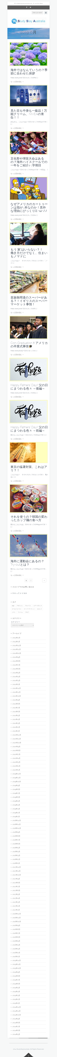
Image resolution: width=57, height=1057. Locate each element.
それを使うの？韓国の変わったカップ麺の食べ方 (29, 518)
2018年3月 (16, 855)
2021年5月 (16, 715)
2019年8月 (16, 789)
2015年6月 (16, 984)
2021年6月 (16, 712)
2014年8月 (16, 1023)
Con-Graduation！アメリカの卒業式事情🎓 (29, 344)
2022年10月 (16, 653)
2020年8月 (16, 750)
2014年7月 (16, 1026)
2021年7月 (16, 708)
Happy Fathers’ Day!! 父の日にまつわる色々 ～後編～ (29, 386)
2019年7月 (16, 793)
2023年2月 (16, 638)
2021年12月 (16, 688)
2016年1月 (16, 957)
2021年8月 (16, 704)
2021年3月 (16, 723)
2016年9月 (16, 925)
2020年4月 (16, 758)
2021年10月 (16, 696)
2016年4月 (16, 945)
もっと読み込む (17, 82)
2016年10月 (16, 922)
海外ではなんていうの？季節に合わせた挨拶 (29, 71)
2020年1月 (16, 770)
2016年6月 (16, 937)
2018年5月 (16, 848)
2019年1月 (16, 817)
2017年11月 (16, 871)
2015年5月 (16, 988)
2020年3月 (16, 762)
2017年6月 (16, 890)
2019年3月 (16, 809)
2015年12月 (16, 960)
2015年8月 (16, 976)
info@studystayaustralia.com (24, 3)
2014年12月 (16, 1007)
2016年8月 (16, 929)
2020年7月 (16, 754)
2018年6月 (16, 844)
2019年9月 (16, 785)
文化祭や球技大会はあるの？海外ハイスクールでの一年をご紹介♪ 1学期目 (29, 162)
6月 (36, 36)
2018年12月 (16, 820)
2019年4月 (16, 805)
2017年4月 (16, 898)
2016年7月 (16, 933)
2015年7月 (16, 980)
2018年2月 (16, 859)
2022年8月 (16, 661)
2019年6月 (16, 797)
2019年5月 (16, 801)
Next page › (44, 580)
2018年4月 (16, 852)
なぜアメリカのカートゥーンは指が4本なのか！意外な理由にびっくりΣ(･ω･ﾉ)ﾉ (29, 207)
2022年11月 (16, 649)
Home (25, 36)
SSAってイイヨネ (19, 593)
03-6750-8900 (39, 3)
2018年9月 (16, 832)
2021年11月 (16, 692)
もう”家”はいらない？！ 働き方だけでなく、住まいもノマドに (29, 253)
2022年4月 (16, 677)
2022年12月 (16, 645)
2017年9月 (16, 879)
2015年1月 (16, 1003)
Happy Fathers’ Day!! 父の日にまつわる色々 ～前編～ (29, 428)
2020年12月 (16, 735)
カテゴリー (15, 622)
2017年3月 (16, 902)
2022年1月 (16, 684)
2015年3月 (16, 995)
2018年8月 (16, 836)
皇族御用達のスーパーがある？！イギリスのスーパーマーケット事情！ (29, 301)
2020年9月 (16, 747)
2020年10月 (16, 743)
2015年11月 (16, 964)
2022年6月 (16, 669)
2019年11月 (16, 778)
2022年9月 (16, 657)
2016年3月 (16, 949)
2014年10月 (16, 1015)
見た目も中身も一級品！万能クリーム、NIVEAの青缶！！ (29, 114)
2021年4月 (16, 719)
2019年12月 (16, 774)
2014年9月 (16, 1019)
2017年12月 (16, 867)
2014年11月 (16, 1011)
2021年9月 (16, 700)
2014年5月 (16, 1034)
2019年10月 (16, 782)
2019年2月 (16, 813)
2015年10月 (16, 968)
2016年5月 (16, 941)
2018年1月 (16, 863)
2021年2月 (16, 727)
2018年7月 (16, 840)
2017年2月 (16, 906)
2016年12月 (16, 914)
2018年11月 (16, 824)
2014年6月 (16, 1030)
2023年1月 (16, 642)
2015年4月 (16, 991)
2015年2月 (16, 999)
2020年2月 (16, 766)
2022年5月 (16, 673)
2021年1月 (16, 731)
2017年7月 (16, 887)
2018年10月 (16, 828)
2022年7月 (16, 665)
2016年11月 (16, 918)
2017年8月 (16, 883)
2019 (30, 36)
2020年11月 (16, 739)
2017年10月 (16, 875)
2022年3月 (16, 680)
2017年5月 (16, 894)
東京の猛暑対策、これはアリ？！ (29, 468)
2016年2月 (16, 953)
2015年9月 (16, 972)
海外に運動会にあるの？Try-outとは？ (27, 562)
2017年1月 (16, 910)
